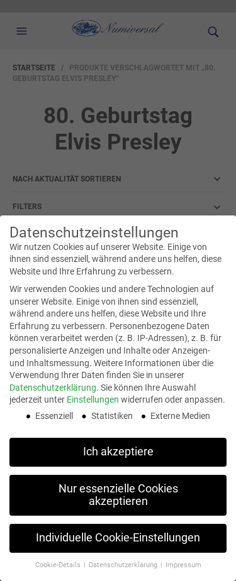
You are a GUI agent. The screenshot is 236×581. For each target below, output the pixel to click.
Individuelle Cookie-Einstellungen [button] (118, 537)
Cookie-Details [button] (58, 564)
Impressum (183, 564)
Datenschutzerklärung (52, 386)
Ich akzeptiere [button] (118, 450)
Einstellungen (93, 399)
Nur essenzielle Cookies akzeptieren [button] (118, 493)
